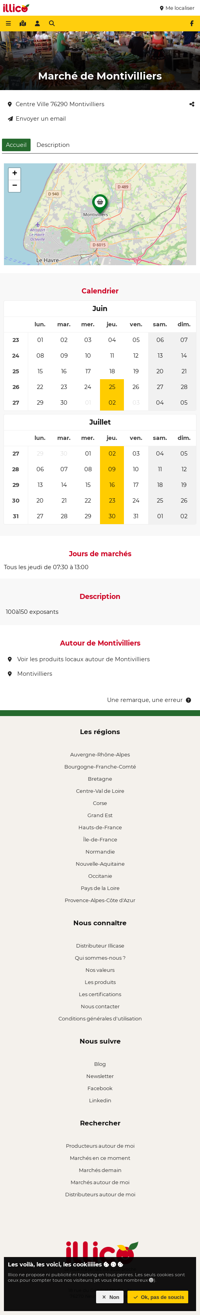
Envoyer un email (37, 118)
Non (110, 1297)
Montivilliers (30, 673)
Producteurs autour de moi (100, 1146)
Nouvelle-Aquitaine (100, 864)
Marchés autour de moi (100, 1182)
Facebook (100, 1088)
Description (53, 144)
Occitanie (100, 876)
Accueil (16, 144)
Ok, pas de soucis (158, 1297)
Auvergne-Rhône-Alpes (100, 754)
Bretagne (100, 779)
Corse (100, 803)
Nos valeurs (100, 970)
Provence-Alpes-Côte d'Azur (100, 900)
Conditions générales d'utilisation (100, 1018)
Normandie (100, 851)
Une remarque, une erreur (149, 700)
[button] (100, 206)
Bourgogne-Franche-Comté (100, 766)
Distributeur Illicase (100, 945)
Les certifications (100, 994)
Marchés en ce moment (100, 1158)
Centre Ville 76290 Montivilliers (56, 104)
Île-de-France (100, 839)
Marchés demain (100, 1170)
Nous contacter (100, 1006)
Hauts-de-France (100, 827)
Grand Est (100, 815)
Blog (100, 1064)
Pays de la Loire (100, 888)
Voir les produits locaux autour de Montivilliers (79, 659)
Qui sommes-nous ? (100, 958)
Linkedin (100, 1100)
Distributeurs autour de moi (100, 1194)
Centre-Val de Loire (100, 791)
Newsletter (100, 1076)
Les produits (100, 982)
